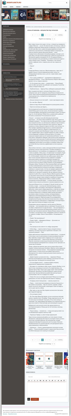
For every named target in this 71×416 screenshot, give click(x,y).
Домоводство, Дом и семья (10, 49)
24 (55, 35)
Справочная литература (9, 55)
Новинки (18, 6)
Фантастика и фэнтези (9, 31)
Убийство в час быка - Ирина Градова (14, 99)
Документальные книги (9, 33)
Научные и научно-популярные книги (13, 38)
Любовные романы (8, 29)
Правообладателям (12, 413)
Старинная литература (9, 51)
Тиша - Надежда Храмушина (12, 88)
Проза (4, 36)
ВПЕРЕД (60, 35)
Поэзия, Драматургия (8, 57)
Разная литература (8, 53)
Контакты (25, 6)
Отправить (35, 399)
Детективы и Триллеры (9, 42)
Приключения (6, 35)
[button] (29, 380)
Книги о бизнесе (7, 44)
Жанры (11, 6)
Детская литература (8, 46)
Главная (5, 6)
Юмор (4, 47)
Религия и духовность (9, 40)
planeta (11, 3)
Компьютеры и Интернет (9, 59)
